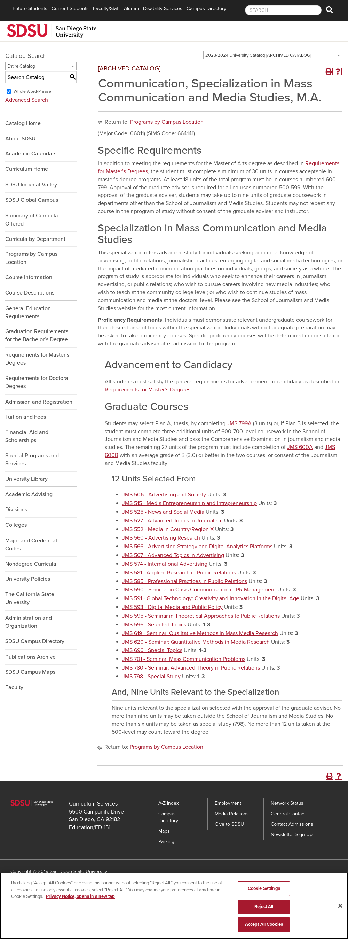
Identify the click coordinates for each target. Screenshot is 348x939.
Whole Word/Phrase (32, 91)
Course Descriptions (29, 292)
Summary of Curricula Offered (31, 219)
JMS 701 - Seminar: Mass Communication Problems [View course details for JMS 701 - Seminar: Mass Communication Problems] (183, 659)
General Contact (288, 814)
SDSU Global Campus (31, 200)
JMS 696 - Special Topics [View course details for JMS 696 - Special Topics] (152, 650)
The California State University (29, 598)
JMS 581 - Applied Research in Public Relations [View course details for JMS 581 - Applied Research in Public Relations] (179, 572)
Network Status (287, 803)
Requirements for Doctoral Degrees (37, 382)
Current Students (70, 9)
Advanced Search (26, 100)
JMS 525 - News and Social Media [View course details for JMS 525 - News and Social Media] (163, 512)
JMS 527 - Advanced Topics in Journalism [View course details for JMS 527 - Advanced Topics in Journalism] (172, 520)
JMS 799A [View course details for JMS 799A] (239, 423)
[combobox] (272, 55)
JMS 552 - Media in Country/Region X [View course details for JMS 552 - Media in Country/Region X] (168, 529)
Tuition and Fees (25, 416)
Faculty (14, 687)
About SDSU (20, 138)
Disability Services (162, 9)
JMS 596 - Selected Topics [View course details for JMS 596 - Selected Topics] (154, 624)
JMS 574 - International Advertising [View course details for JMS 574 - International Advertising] (164, 563)
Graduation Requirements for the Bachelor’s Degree (36, 335)
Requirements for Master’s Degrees (37, 358)
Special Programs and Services (32, 459)
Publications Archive (30, 657)
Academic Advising (29, 494)
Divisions (16, 509)
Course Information (28, 277)
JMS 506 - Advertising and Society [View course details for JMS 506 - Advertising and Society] (164, 494)
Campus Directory (206, 9)
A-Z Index (168, 803)
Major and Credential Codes (31, 544)
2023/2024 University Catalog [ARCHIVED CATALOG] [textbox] (258, 55)
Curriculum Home (26, 169)
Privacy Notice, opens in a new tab (80, 897)
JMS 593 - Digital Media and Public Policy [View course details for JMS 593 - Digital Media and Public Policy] (172, 607)
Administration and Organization (28, 621)
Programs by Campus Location (31, 258)
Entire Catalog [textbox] (21, 66)
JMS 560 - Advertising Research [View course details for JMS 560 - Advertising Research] (161, 537)
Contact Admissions (292, 824)
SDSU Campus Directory (34, 641)
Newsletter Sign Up (292, 835)
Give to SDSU (229, 824)
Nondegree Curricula (30, 563)
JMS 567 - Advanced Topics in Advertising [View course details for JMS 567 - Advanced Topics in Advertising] (173, 555)
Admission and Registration (38, 401)
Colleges (16, 524)
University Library (26, 478)
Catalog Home (23, 123)
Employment (228, 803)
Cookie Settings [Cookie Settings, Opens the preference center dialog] (264, 889)
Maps (164, 831)
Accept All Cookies (264, 924)
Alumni (131, 9)
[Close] (340, 906)
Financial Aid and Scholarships (26, 436)
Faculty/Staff (106, 9)
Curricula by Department (35, 239)
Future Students (30, 9)
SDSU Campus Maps (30, 672)
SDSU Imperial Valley (31, 184)
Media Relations (232, 814)
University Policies (27, 578)
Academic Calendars (30, 153)
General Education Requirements (28, 312)
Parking (166, 842)
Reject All (263, 906)
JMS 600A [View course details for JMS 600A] (300, 447)
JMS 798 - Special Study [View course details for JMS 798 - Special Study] (151, 676)
